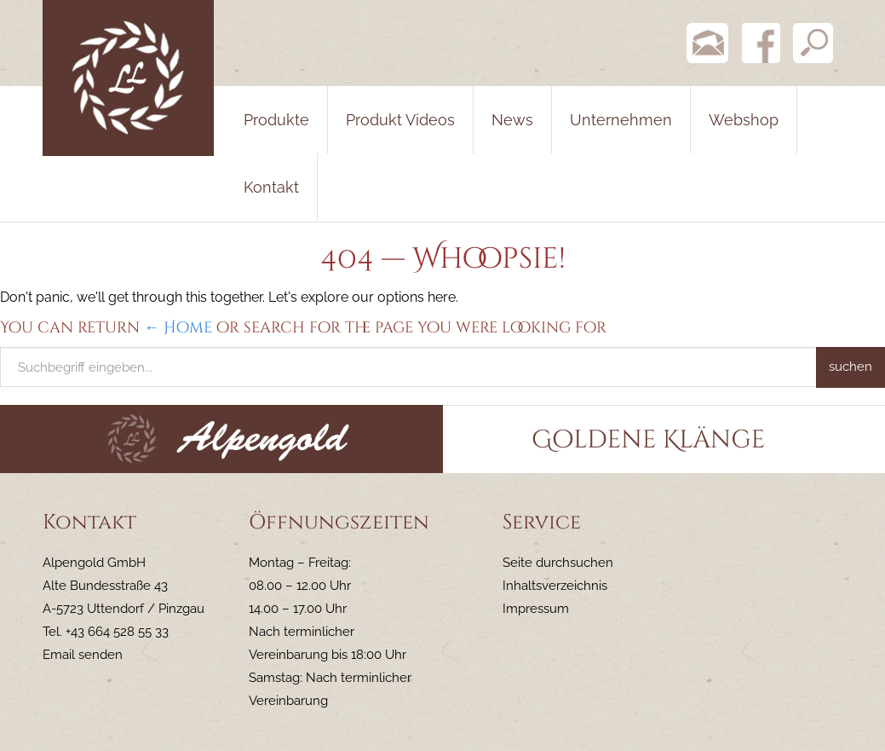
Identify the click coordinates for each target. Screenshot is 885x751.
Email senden (83, 654)
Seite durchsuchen (558, 562)
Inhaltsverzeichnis (555, 585)
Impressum (536, 608)
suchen (850, 366)
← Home (178, 327)
